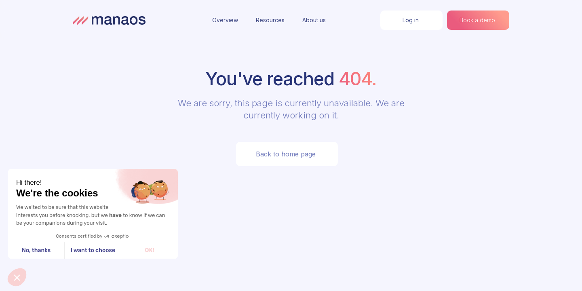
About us (314, 20)
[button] (17, 277)
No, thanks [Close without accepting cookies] (36, 250)
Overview (225, 20)
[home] (109, 20)
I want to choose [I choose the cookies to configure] (93, 250)
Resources (270, 20)
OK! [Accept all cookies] (149, 250)
